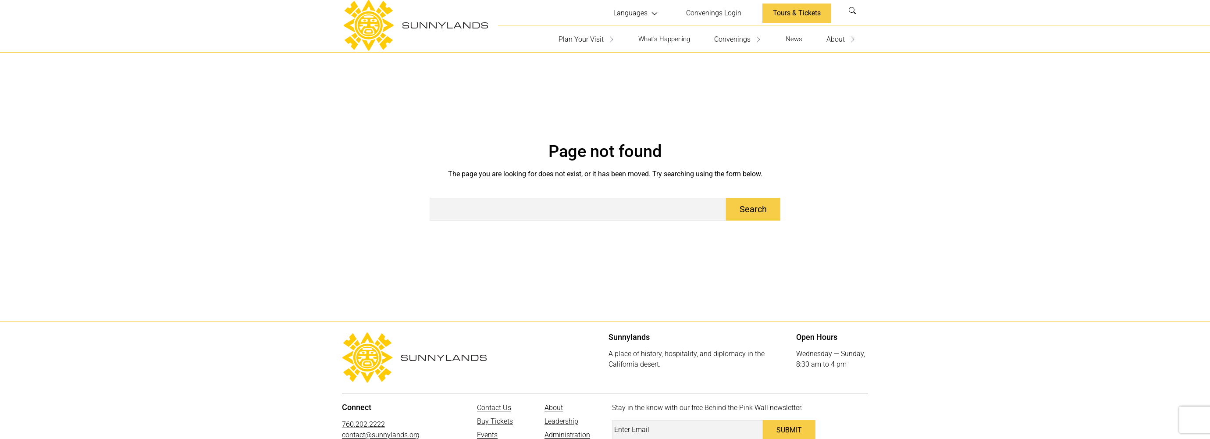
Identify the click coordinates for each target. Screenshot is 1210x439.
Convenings (736, 38)
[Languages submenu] (636, 13)
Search (855, 12)
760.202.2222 (363, 423)
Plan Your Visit (580, 38)
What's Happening (660, 38)
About (841, 38)
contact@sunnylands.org (381, 433)
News (793, 38)
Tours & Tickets (797, 12)
